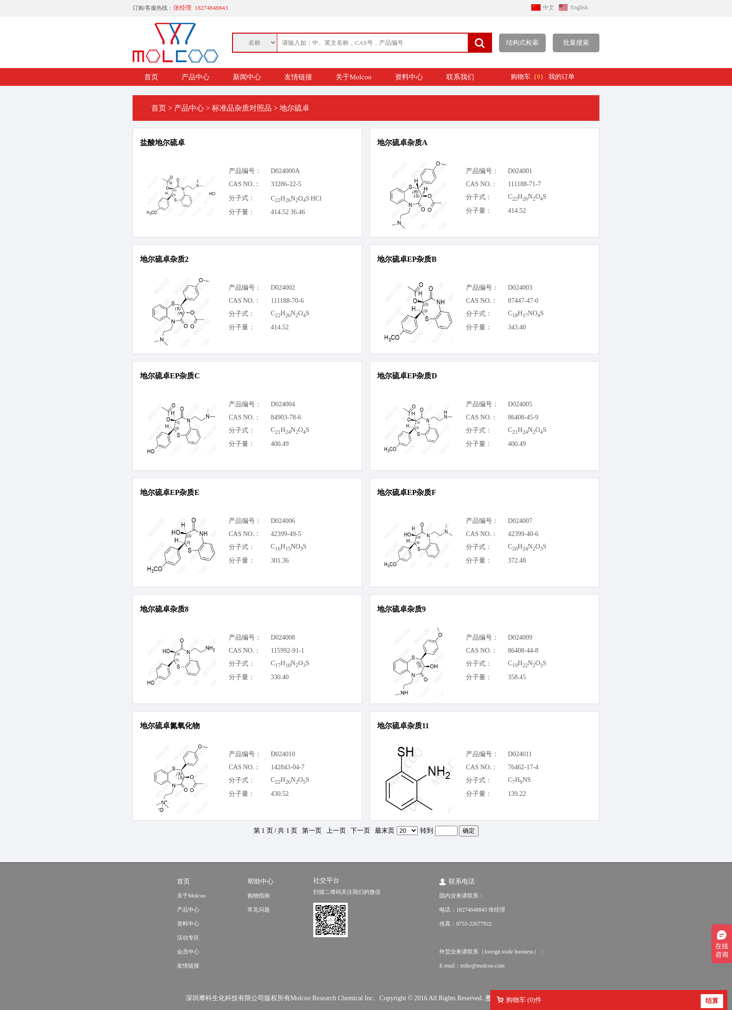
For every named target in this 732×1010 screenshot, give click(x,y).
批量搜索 (576, 42)
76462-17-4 (523, 767)
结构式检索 (522, 42)
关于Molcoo (354, 77)
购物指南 (258, 895)
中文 (548, 7)
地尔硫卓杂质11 (403, 726)
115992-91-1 (287, 650)
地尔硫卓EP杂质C (170, 376)
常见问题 (258, 909)
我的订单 (562, 76)
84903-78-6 (286, 417)
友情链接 (298, 77)
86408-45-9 (523, 417)
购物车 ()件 (524, 999)
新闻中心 (247, 77)
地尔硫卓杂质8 (164, 609)
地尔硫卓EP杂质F (406, 492)
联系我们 (460, 77)
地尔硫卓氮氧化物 (170, 726)
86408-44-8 (523, 650)
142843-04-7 (287, 767)
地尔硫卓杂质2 (164, 259)
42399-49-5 (286, 533)
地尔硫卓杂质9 (401, 609)
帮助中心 (260, 881)
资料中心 (409, 77)
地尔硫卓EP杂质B (406, 259)
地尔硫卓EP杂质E (169, 492)
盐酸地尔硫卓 (162, 142)
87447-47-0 (523, 300)
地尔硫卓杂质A (402, 142)
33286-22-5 (286, 184)
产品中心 (196, 77)
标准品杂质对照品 (242, 108)
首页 (151, 77)
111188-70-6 (287, 300)
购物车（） (529, 76)
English (579, 7)
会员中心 (188, 951)
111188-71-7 (524, 184)
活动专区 (188, 937)
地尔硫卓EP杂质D (407, 376)
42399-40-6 (523, 533)
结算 (711, 1000)
